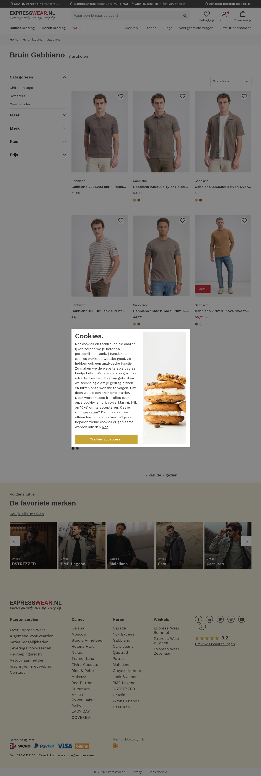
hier (109, 398)
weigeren (90, 412)
